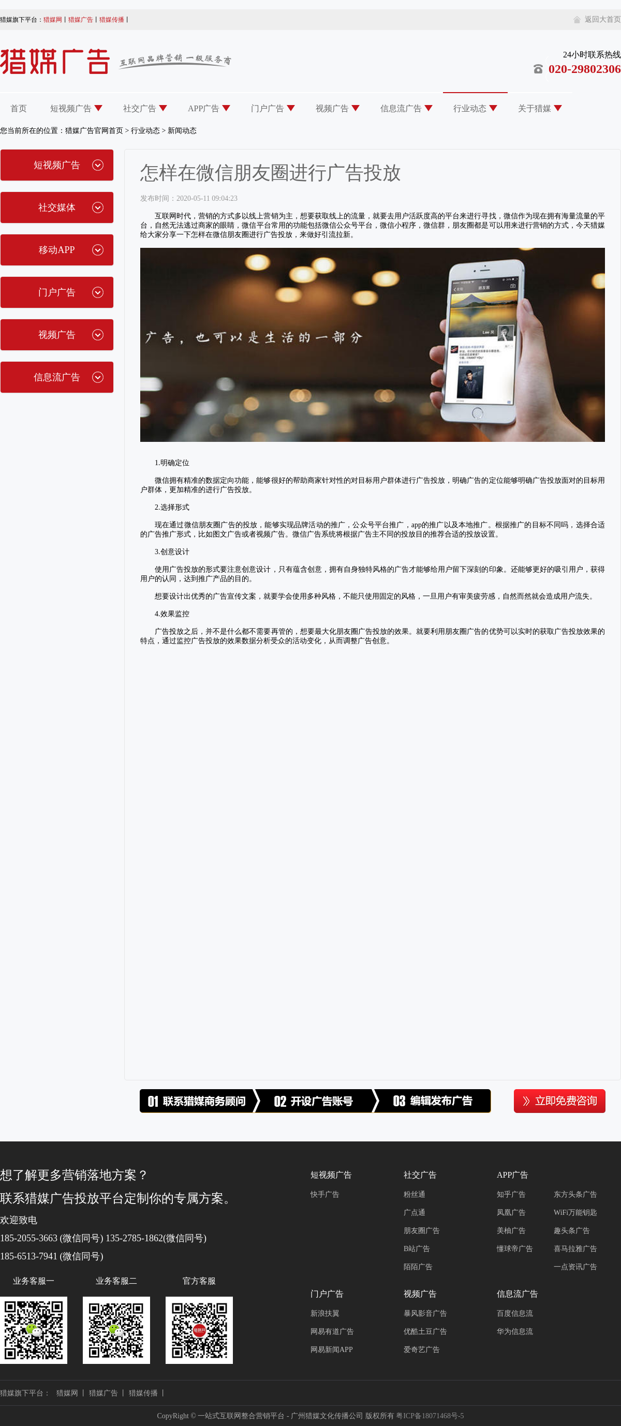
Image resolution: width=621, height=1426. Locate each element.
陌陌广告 (418, 1267)
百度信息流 (515, 1313)
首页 (18, 108)
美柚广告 (511, 1231)
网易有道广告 (332, 1331)
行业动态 (469, 108)
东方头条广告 (575, 1194)
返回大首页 (603, 19)
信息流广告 (401, 108)
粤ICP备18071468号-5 (430, 1416)
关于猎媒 (534, 108)
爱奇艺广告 (422, 1350)
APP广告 (203, 108)
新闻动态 (182, 131)
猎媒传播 (111, 19)
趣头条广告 (572, 1231)
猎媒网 (52, 19)
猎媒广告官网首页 (94, 131)
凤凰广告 (511, 1212)
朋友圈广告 (422, 1231)
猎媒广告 (80, 19)
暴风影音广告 (425, 1313)
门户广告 (267, 108)
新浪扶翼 (324, 1313)
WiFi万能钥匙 (575, 1212)
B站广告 (417, 1249)
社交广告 (139, 108)
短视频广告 (71, 108)
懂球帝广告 (515, 1249)
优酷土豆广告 (425, 1331)
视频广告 (332, 108)
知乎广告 (511, 1194)
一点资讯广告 (575, 1267)
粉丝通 (414, 1194)
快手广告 (324, 1194)
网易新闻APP (331, 1350)
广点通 (414, 1212)
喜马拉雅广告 (575, 1249)
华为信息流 (515, 1331)
